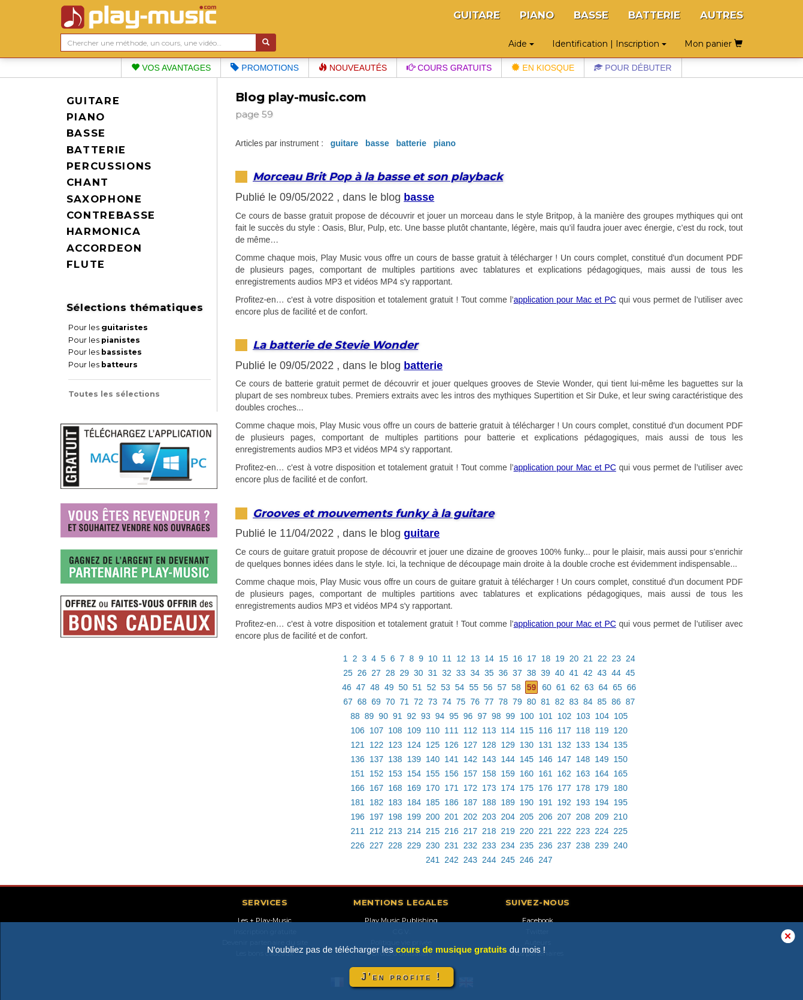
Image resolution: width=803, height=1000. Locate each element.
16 (517, 658)
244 (489, 860)
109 (414, 730)
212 (376, 831)
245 (507, 860)
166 (358, 788)
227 (376, 845)
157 (470, 773)
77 (489, 701)
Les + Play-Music (265, 920)
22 (602, 658)
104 (602, 716)
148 (583, 759)
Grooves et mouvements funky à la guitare (373, 513)
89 (369, 716)
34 (475, 673)
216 (451, 831)
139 (414, 759)
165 (621, 773)
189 (507, 802)
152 (376, 773)
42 (588, 673)
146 (545, 759)
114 (507, 730)
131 (545, 745)
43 (602, 673)
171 (451, 788)
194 (601, 802)
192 (564, 802)
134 (601, 745)
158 (489, 773)
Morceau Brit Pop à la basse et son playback (378, 176)
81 (545, 701)
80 (532, 701)
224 (601, 831)
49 (389, 687)
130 (527, 745)
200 (433, 816)
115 (527, 730)
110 (433, 730)
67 (348, 701)
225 (621, 831)
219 (507, 831)
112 (470, 730)
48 (375, 687)
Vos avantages (171, 67)
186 (451, 802)
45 (630, 673)
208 (583, 816)
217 (470, 831)
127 (470, 745)
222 (564, 831)
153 (395, 773)
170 (433, 788)
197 (376, 816)
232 (470, 845)
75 (461, 701)
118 (583, 730)
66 (632, 687)
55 (473, 687)
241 (433, 860)
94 (440, 716)
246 (527, 860)
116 (545, 730)
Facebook (537, 920)
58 (516, 687)
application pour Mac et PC (565, 299)
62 (575, 687)
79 (517, 701)
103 (583, 716)
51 (417, 687)
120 (621, 730)
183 (395, 802)
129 (507, 745)
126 (451, 745)
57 (502, 687)
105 (621, 716)
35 (489, 673)
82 (560, 701)
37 (517, 673)
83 (573, 701)
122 (376, 745)
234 (507, 845)
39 (545, 673)
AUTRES (721, 15)
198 (395, 816)
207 (564, 816)
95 (454, 716)
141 (451, 759)
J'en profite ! (401, 977)
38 (532, 673)
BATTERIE (654, 15)
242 (451, 860)
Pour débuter (632, 67)
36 (503, 673)
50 (403, 687)
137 (376, 759)
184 (414, 802)
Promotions (265, 67)
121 (358, 745)
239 (601, 845)
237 (564, 845)
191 (545, 802)
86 (616, 701)
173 (489, 788)
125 (433, 745)
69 (376, 701)
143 (489, 759)
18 (546, 658)
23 (617, 658)
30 (418, 673)
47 (361, 687)
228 (395, 845)
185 (433, 802)
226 (358, 845)
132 (564, 745)
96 (468, 716)
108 (395, 730)
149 (601, 759)
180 (621, 788)
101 (546, 716)
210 (621, 816)
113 (489, 730)
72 (418, 701)
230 (433, 845)
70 (390, 701)
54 (460, 687)
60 (547, 687)
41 (573, 673)
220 (527, 831)
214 (414, 831)
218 (489, 831)
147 (564, 759)
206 (545, 816)
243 (470, 860)
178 (583, 788)
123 (395, 745)
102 (564, 716)
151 (358, 773)
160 (527, 773)
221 (545, 831)
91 (397, 716)
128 (489, 745)
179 (601, 788)
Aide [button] (521, 43)
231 (451, 845)
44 (616, 673)
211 (358, 831)
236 (545, 845)
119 (601, 730)
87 (630, 701)
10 (433, 658)
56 (488, 687)
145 (527, 759)
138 (395, 759)
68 (362, 701)
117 (564, 730)
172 (470, 788)
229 (414, 845)
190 (527, 802)
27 (376, 673)
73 (433, 701)
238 (583, 845)
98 (496, 716)
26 (362, 673)
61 (561, 687)
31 (433, 673)
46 (346, 687)
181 (358, 802)
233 (489, 845)
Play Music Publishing (401, 920)
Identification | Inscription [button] (609, 43)
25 (348, 673)
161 (545, 773)
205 (527, 816)
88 (355, 716)
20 (574, 658)
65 (617, 687)
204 (507, 816)
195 (621, 802)
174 (507, 788)
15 (503, 658)
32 (447, 673)
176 (545, 788)
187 (470, 802)
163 (583, 773)
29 (404, 673)
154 (414, 773)
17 (532, 658)
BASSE (591, 15)
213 (395, 831)
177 (564, 788)
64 (603, 687)
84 (588, 701)
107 (376, 730)
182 (376, 802)
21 (588, 658)
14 (489, 658)
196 (358, 816)
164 (601, 773)
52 (432, 687)
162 (564, 773)
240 (621, 845)
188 (489, 802)
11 (447, 658)
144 (507, 759)
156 (451, 773)
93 (426, 716)
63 (589, 687)
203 (489, 816)
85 (602, 701)
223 (583, 831)
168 (395, 788)
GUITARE (476, 15)
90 (383, 716)
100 (527, 716)
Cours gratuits (449, 67)
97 (482, 716)
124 (414, 745)
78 (503, 701)
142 (470, 759)
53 (445, 687)
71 (404, 701)
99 (511, 716)
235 (527, 845)
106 (358, 730)
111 (451, 730)
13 (475, 658)
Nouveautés (353, 67)
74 (447, 701)
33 (461, 673)
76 (475, 701)
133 (583, 745)
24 (630, 658)
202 (470, 816)
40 (560, 673)
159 (507, 773)
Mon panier (713, 43)
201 (451, 816)
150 (621, 759)
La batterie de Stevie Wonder (335, 345)
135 (621, 745)
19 (560, 658)
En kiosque (542, 67)
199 (414, 816)
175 (527, 788)
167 (376, 788)
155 (433, 773)
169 (414, 788)
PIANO (537, 15)
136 (358, 759)
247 (545, 860)
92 (412, 716)
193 (583, 802)
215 (433, 831)
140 (433, 759)
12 (461, 658)
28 (390, 673)
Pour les (108, 327)
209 (601, 816)
